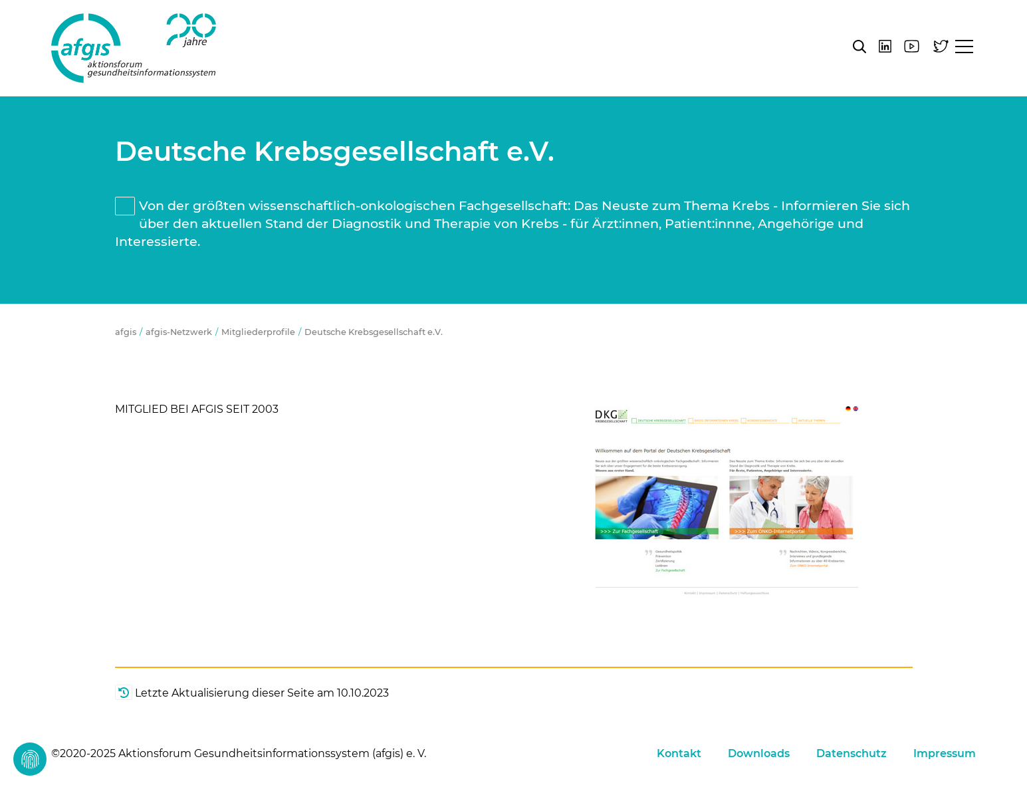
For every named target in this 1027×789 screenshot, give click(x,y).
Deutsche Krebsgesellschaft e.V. (373, 332)
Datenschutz (851, 753)
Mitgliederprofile (258, 332)
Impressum (944, 753)
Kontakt (679, 753)
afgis (133, 48)
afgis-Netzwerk (179, 332)
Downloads (759, 753)
